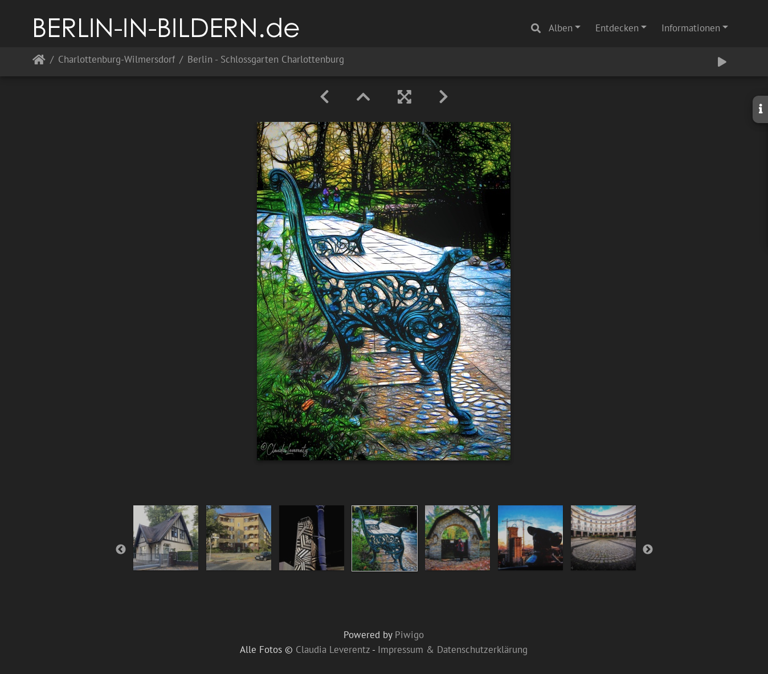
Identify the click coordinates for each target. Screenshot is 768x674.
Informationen (690, 28)
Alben (561, 28)
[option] (165, 538)
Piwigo (409, 634)
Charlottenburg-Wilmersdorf (116, 60)
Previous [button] (120, 549)
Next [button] (647, 549)
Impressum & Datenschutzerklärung (453, 649)
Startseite (39, 62)
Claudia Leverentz (333, 649)
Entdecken (617, 28)
